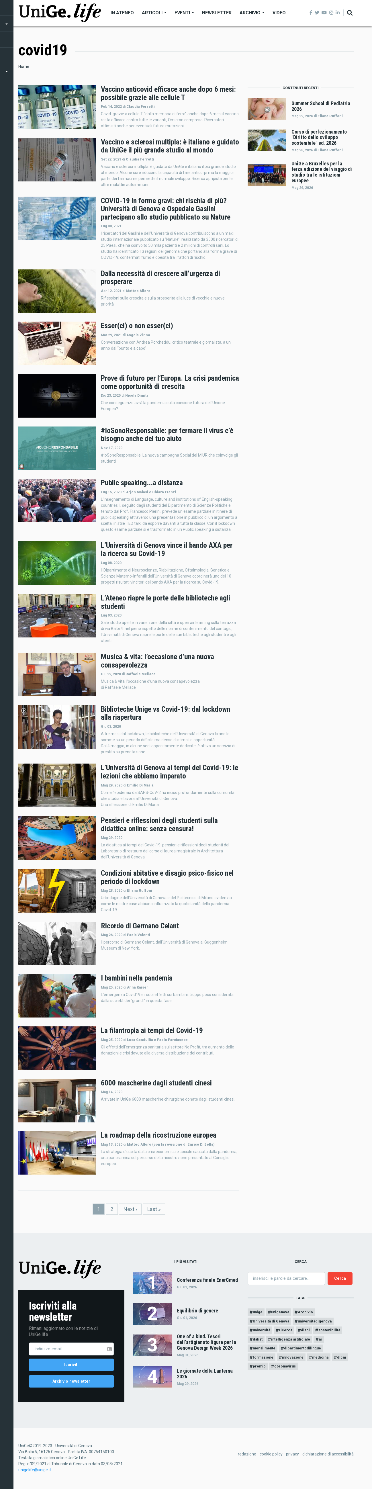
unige (258, 1312)
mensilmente (265, 1352)
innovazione (296, 1362)
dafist (258, 1342)
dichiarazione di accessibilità (328, 1457)
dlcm (258, 1372)
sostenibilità (336, 1332)
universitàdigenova (320, 1322)
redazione (247, 1457)
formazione (264, 1362)
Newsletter (217, 12)
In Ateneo (122, 12)
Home (23, 66)
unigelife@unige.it (34, 1473)
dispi (310, 1332)
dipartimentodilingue (308, 1352)
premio (279, 1372)
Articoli (154, 12)
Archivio (252, 12)
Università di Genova (273, 1322)
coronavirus (307, 1372)
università (262, 1332)
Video (279, 12)
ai (326, 1342)
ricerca (288, 1332)
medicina (327, 1362)
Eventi (184, 12)
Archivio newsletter (71, 1383)
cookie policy (271, 1457)
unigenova (283, 1312)
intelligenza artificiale (294, 1342)
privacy (292, 1457)
